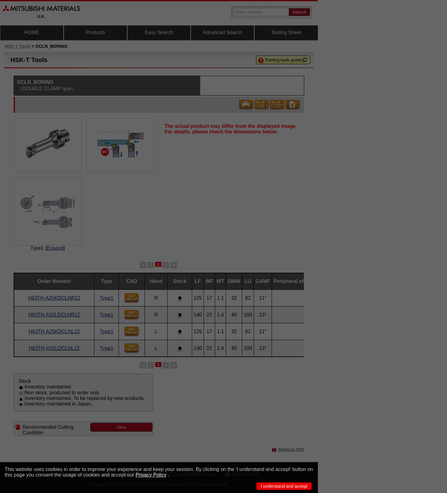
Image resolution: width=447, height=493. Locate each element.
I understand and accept (284, 486)
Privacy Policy (151, 474)
